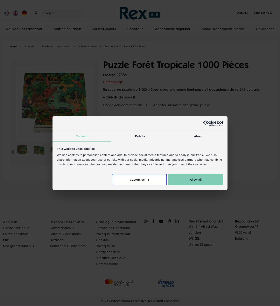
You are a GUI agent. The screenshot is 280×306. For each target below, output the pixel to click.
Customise (139, 179)
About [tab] (198, 136)
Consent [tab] (82, 136)
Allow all (196, 179)
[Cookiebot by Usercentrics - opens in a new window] (206, 123)
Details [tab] (140, 136)
